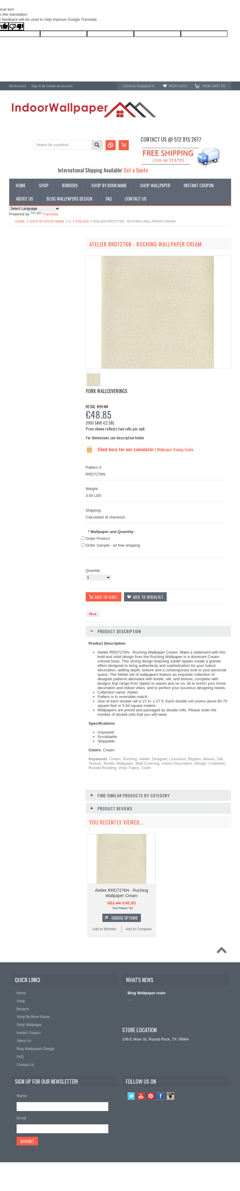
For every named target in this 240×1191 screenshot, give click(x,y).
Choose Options (48, 433)
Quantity (93, 570)
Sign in (36, 86)
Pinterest (151, 1096)
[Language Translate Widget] (34, 208)
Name (22, 1096)
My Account (17, 86)
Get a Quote (136, 170)
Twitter (131, 1096)
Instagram (170, 1096)
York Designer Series (27, 262)
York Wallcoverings (106, 391)
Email (21, 1118)
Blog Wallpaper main (147, 993)
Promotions (19, 267)
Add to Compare (62, 444)
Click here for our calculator (126, 449)
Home (20, 221)
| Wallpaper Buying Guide (174, 449)
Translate (44, 214)
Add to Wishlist (26, 444)
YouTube (141, 1096)
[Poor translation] (16, 26)
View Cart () (213, 86)
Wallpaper (17, 257)
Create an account (59, 86)
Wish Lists (178, 86)
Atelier (82, 221)
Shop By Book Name (46, 221)
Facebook (160, 1096)
